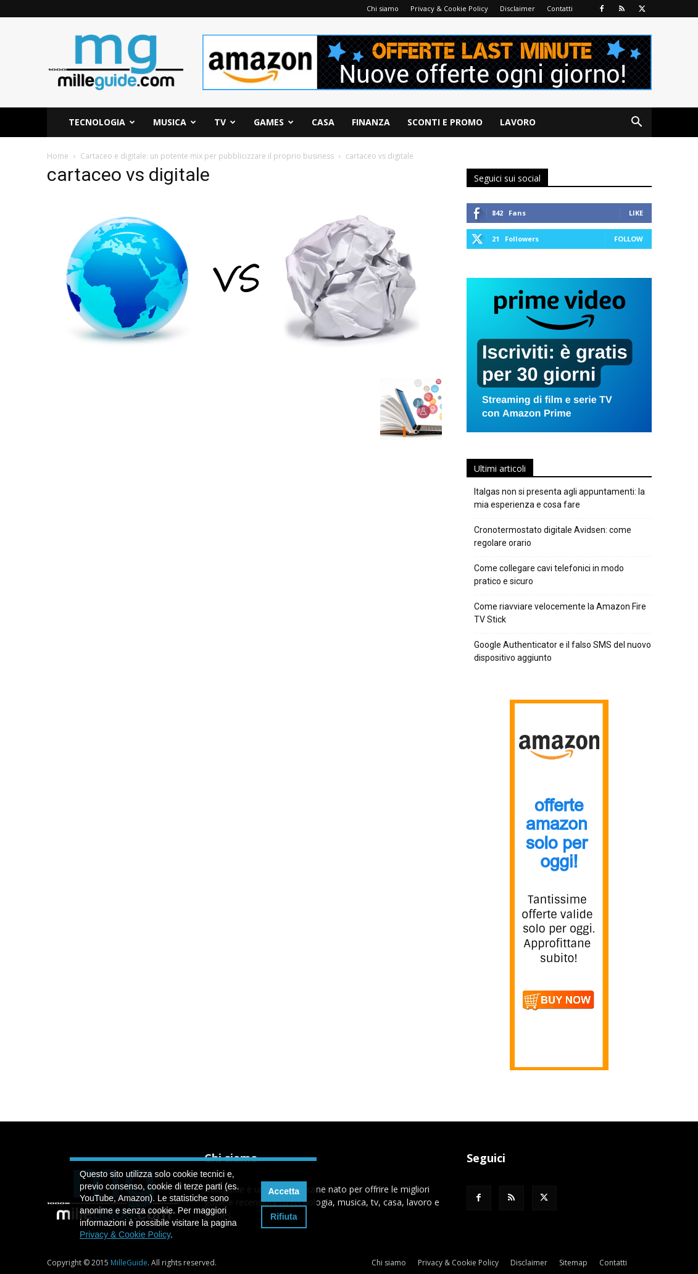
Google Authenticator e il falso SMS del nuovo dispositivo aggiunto (562, 651)
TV (225, 122)
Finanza (371, 122)
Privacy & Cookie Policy (449, 8)
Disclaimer (517, 8)
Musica (174, 122)
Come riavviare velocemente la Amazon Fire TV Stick (560, 612)
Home (58, 156)
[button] (637, 123)
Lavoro (518, 122)
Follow (628, 238)
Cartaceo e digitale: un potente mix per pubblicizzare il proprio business (207, 156)
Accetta (284, 1191)
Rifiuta (283, 1217)
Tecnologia (102, 122)
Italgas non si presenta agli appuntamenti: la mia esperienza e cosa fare (559, 498)
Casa (323, 122)
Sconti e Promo (445, 122)
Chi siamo (383, 8)
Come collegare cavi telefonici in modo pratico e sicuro (549, 574)
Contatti (560, 8)
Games (274, 122)
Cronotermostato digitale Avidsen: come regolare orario (552, 536)
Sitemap (573, 1262)
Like (636, 212)
